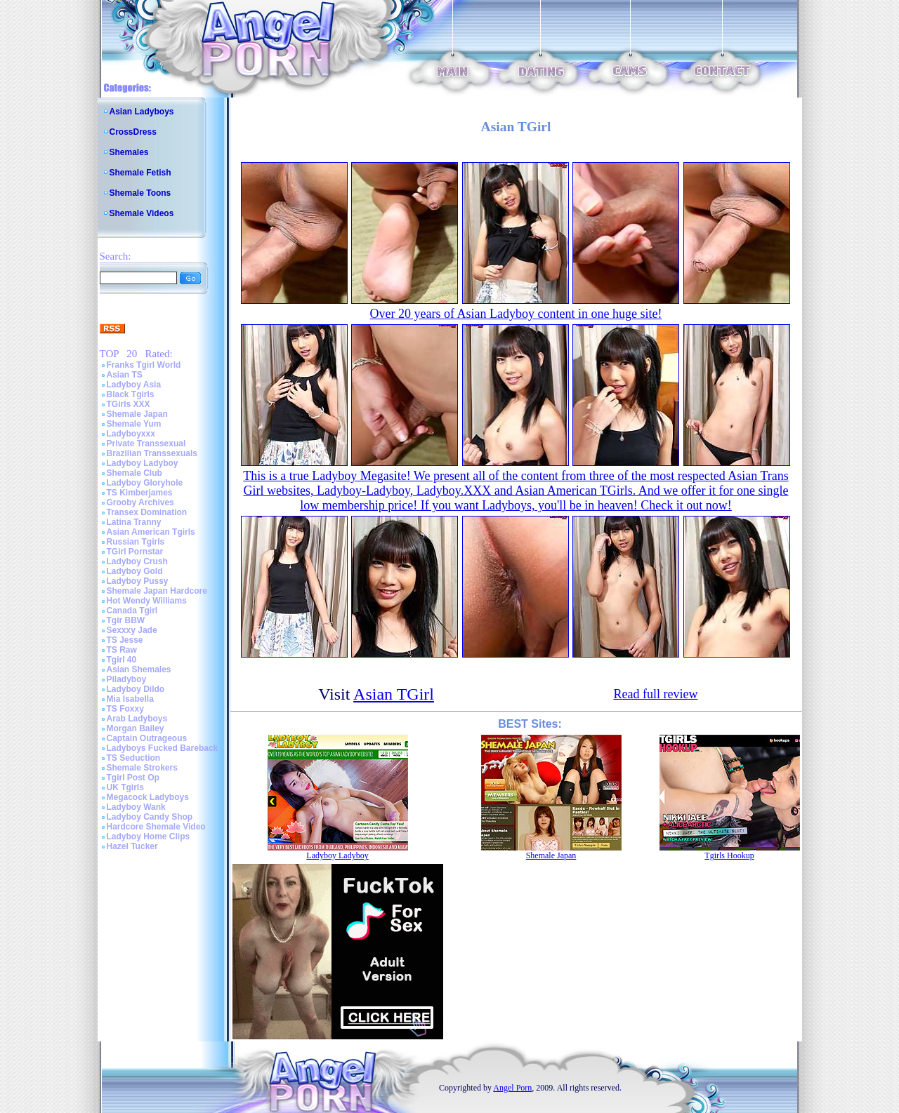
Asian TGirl (393, 694)
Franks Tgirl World (144, 365)
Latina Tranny (134, 522)
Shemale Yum (134, 424)
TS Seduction (134, 758)
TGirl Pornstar (135, 551)
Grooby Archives (140, 502)
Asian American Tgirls (151, 532)
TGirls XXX (128, 404)
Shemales (129, 152)
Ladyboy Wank (136, 807)
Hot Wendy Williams (147, 601)
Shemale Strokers (142, 768)
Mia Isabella (130, 699)
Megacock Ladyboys (148, 797)
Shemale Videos (142, 213)
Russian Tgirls (136, 542)
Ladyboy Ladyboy (142, 463)
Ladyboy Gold (135, 571)
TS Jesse (125, 640)
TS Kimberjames (140, 493)
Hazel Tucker (132, 846)
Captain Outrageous (147, 738)
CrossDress (133, 132)
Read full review (655, 694)
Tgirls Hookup (729, 855)
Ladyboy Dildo (136, 689)
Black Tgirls (131, 394)
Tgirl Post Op (133, 777)
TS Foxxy (125, 709)
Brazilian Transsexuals (152, 453)
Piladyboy (127, 679)
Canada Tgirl (132, 610)
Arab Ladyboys (137, 719)
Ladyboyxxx (131, 434)
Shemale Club (134, 473)
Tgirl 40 (122, 660)
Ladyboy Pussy (138, 581)
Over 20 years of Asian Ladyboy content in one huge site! (516, 314)
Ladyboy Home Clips (148, 836)
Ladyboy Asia (134, 384)
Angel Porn (512, 1088)
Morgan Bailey (135, 728)
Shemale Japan (137, 414)
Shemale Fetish (140, 173)
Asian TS (125, 375)
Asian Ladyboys (142, 111)
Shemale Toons (140, 193)
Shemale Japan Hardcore (157, 591)
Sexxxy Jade (132, 630)
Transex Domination (147, 512)
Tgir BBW (126, 620)
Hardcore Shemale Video (156, 827)
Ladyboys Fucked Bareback (162, 748)
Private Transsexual (146, 443)
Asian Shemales (139, 669)
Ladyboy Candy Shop (150, 817)
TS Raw (122, 650)
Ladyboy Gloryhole (145, 483)
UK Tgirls (125, 787)
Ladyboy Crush (137, 561)
